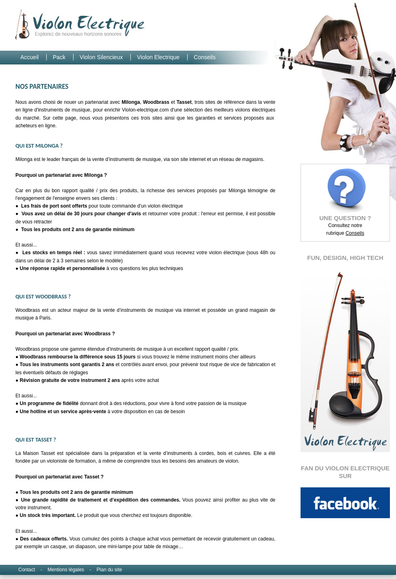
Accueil (30, 57)
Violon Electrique (159, 57)
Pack (60, 57)
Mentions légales (66, 570)
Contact (27, 570)
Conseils (205, 57)
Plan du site (109, 570)
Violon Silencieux (102, 57)
